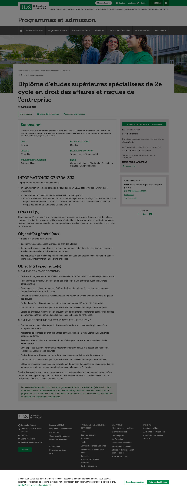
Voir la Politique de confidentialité (33, 485)
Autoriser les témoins (158, 482)
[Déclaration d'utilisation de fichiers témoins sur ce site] (93, 482)
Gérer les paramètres (135, 482)
